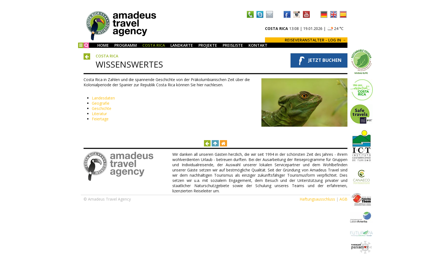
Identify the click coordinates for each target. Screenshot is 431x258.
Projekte (207, 45)
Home (103, 45)
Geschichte (101, 108)
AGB (343, 199)
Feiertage (100, 118)
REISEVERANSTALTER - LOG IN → (315, 40)
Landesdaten (103, 98)
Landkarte (181, 45)
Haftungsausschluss (317, 199)
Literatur (99, 113)
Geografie (100, 103)
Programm (125, 45)
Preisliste (233, 45)
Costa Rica (153, 45)
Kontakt (257, 45)
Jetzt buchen (319, 60)
